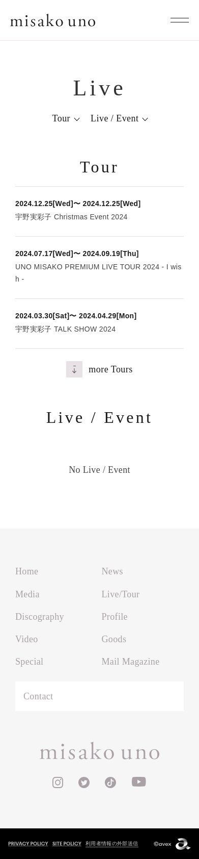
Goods (114, 639)
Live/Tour (121, 594)
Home (26, 571)
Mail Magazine (131, 661)
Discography (39, 617)
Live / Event (114, 118)
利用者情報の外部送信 (112, 843)
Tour (61, 118)
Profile (115, 617)
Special (29, 661)
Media (27, 594)
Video (26, 639)
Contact (38, 696)
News (112, 571)
